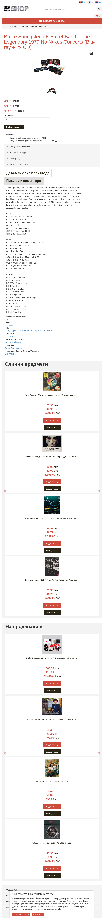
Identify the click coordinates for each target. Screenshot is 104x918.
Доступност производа (18, 147)
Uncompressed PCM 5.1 (41, 331)
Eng (90, 2)
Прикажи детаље (21, 915)
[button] (3, 489)
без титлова (10, 336)
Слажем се (38, 915)
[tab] (52, 146)
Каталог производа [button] (52, 20)
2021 (7, 319)
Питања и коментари (23, 181)
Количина (8, 115)
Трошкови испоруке (16, 152)
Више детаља (52, 427)
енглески (9, 325)
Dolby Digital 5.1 (12, 331)
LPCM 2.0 (25, 331)
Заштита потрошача (17, 164)
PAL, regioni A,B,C (13, 342)
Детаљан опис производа (27, 173)
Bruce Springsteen (13, 348)
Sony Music (10, 354)
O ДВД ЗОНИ (12, 890)
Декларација (13, 158)
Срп (98, 2)
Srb (82, 2)
